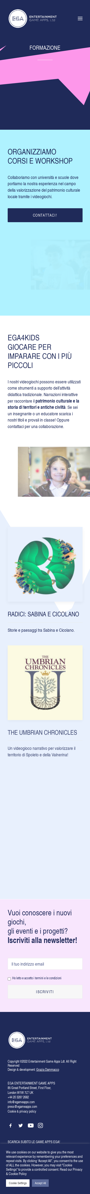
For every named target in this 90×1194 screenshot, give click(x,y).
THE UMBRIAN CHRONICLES (42, 752)
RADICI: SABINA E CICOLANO (43, 619)
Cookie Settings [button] (18, 1183)
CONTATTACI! (45, 215)
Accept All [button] (40, 1183)
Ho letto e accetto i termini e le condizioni (36, 978)
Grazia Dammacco (47, 1069)
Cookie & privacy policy (22, 1111)
